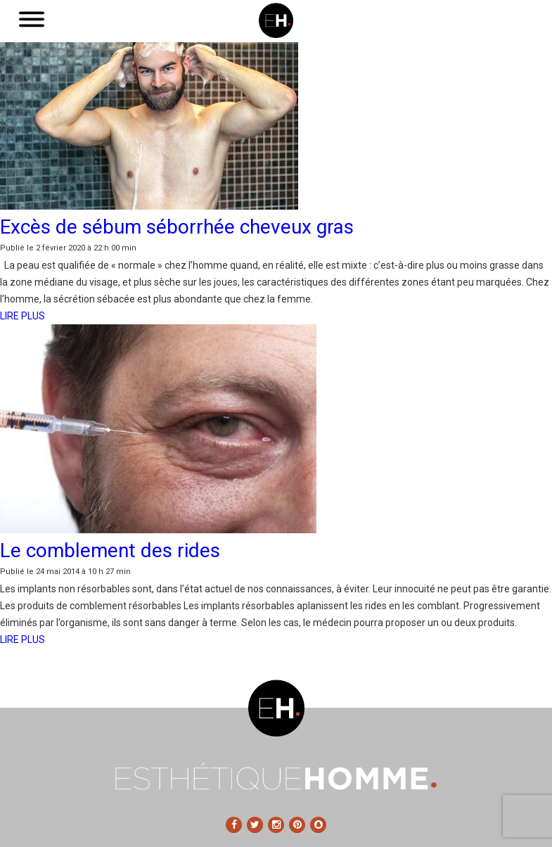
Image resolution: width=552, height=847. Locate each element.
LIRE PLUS (22, 315)
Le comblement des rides (110, 550)
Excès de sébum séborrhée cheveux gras (177, 226)
